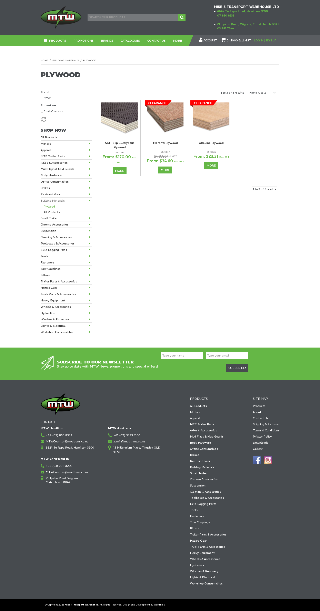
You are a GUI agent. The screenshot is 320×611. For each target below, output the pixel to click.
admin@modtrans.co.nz (129, 441)
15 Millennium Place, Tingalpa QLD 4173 (136, 449)
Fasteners (197, 516)
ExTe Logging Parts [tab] (54, 250)
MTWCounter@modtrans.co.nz (67, 441)
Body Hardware (200, 442)
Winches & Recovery (204, 571)
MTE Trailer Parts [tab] (53, 156)
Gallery (258, 449)
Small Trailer (198, 473)
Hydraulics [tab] (47, 313)
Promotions (83, 40)
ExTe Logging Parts (203, 504)
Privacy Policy (262, 436)
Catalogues (130, 40)
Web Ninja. (159, 604)
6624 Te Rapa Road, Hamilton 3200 (242, 11)
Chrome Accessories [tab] (54, 224)
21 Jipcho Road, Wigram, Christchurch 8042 (248, 24)
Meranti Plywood (165, 143)
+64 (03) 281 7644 (59, 466)
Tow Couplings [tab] (50, 269)
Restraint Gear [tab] (51, 194)
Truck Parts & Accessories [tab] (58, 294)
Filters (194, 528)
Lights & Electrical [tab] (53, 326)
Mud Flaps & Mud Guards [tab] (57, 169)
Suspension (198, 485)
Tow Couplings (200, 522)
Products (57, 40)
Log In (258, 40)
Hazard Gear (198, 540)
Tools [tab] (44, 256)
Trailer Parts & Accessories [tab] (59, 281)
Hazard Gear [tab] (49, 288)
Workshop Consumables (206, 583)
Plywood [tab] (49, 206)
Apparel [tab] (46, 150)
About (257, 412)
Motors (195, 412)
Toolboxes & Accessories (207, 498)
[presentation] (192, 368)
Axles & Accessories (203, 430)
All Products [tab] (49, 137)
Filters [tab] (45, 275)
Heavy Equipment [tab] (53, 300)
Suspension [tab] (48, 231)
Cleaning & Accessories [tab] (56, 237)
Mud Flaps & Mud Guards (206, 436)
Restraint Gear (200, 461)
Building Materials (65, 60)
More (177, 40)
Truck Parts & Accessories (207, 547)
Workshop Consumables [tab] (57, 332)
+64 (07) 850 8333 (59, 435)
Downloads (260, 442)
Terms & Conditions (266, 430)
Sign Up (271, 40)
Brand (45, 92)
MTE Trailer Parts (202, 424)
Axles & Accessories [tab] (54, 162)
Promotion (48, 105)
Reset (43, 119)
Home (44, 60)
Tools (194, 510)
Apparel (195, 418)
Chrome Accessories (204, 479)
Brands (107, 40)
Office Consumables (204, 449)
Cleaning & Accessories (205, 491)
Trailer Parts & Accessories (208, 534)
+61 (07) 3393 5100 (126, 435)
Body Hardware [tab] (51, 175)
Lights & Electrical (202, 577)
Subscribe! (237, 368)
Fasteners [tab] (47, 262)
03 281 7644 (225, 28)
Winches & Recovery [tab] (55, 319)
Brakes (194, 455)
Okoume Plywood (211, 143)
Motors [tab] (46, 144)
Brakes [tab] (45, 188)
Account (210, 40)
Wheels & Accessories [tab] (56, 307)
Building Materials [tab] (53, 200)
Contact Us (156, 40)
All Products (198, 406)
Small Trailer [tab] (49, 218)
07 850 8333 (225, 15)
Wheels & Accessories (205, 559)
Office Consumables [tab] (55, 181)
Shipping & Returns (266, 424)
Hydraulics (197, 565)
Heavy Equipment (202, 553)
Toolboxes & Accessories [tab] (57, 243)
